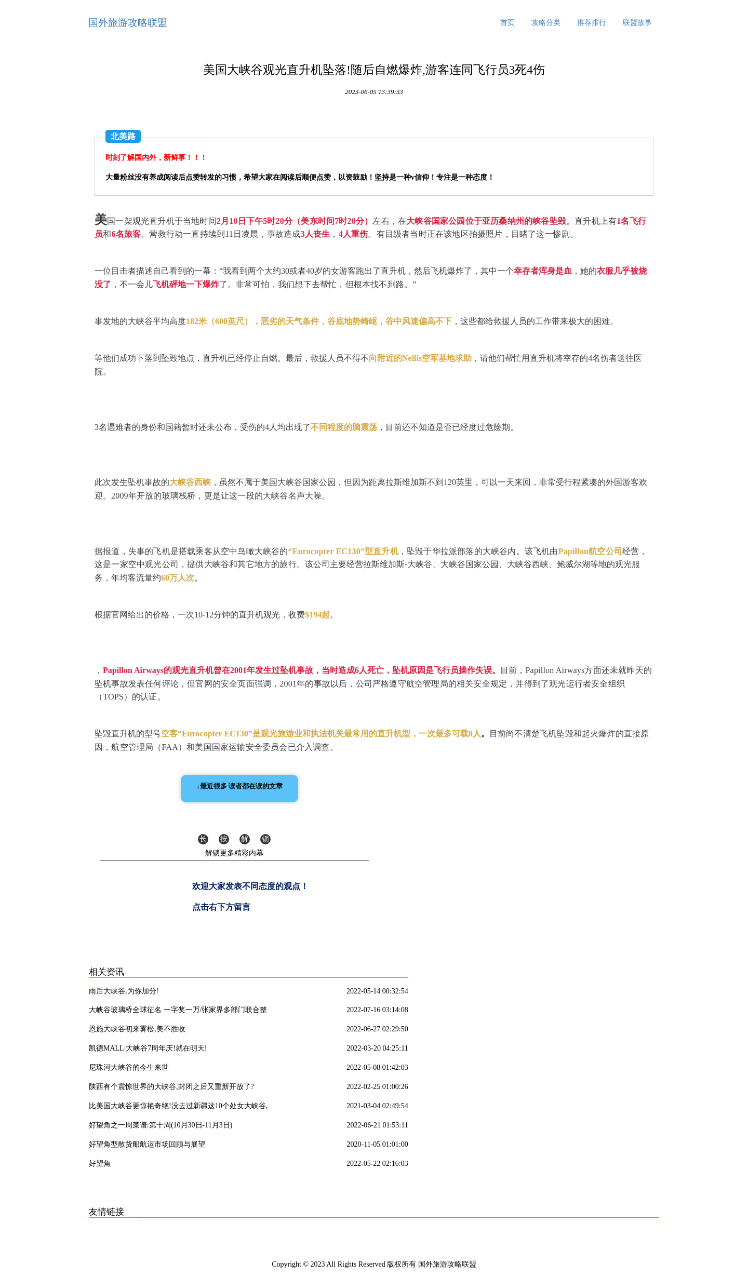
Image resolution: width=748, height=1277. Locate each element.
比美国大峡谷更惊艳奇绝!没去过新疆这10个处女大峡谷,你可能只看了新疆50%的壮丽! (178, 1107)
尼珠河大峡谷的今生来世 (129, 1067)
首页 (507, 22)
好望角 (100, 1163)
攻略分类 (545, 22)
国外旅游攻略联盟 (127, 22)
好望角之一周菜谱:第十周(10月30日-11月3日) (160, 1125)
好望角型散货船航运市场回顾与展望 (147, 1144)
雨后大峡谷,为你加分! (123, 991)
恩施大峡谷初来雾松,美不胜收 (137, 1029)
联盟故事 (637, 22)
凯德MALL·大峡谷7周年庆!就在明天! (148, 1048)
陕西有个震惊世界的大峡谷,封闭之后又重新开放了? (171, 1087)
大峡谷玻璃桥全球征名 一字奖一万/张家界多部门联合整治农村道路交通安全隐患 (178, 1011)
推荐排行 (591, 22)
